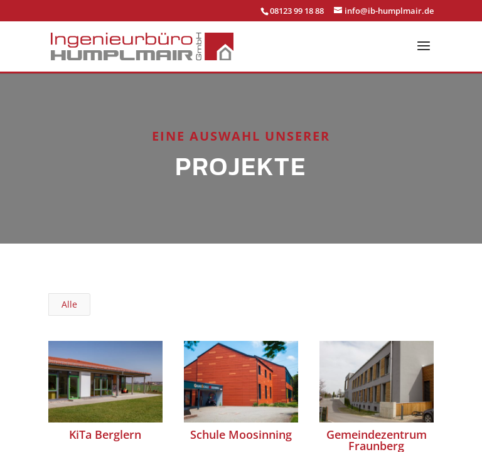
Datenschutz (270, 385)
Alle (69, 284)
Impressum (209, 385)
